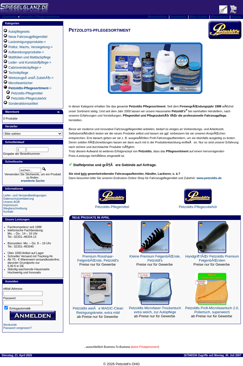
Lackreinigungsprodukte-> (27, 42)
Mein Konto (198, 17)
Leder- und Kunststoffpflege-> (29, 62)
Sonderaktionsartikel (23, 103)
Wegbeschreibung (15, 208)
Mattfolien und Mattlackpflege (29, 57)
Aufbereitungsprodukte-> (26, 52)
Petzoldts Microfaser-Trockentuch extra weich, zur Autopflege (155, 310)
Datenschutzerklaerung (18, 198)
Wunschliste (157, 17)
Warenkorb (219, 17)
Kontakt (8, 211)
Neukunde (10, 324)
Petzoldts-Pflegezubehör (28, 98)
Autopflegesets (19, 32)
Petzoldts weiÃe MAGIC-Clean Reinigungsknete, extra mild (98, 310)
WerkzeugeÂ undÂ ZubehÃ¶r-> (31, 78)
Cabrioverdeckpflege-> (24, 68)
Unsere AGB (11, 201)
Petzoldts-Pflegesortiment (39, 17)
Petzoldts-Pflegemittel (26, 93)
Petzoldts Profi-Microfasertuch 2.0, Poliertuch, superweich (212, 310)
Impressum (10, 205)
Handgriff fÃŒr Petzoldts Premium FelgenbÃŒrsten (212, 258)
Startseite (9, 17)
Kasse (236, 17)
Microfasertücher (20, 83)
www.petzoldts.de (209, 178)
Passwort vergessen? (17, 327)
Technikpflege (18, 73)
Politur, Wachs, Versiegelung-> (30, 47)
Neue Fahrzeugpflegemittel (27, 37)
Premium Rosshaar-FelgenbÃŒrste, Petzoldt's (98, 258)
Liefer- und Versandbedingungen (24, 195)
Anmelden (178, 17)
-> (29, 88)
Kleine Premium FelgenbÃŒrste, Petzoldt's (155, 258)
